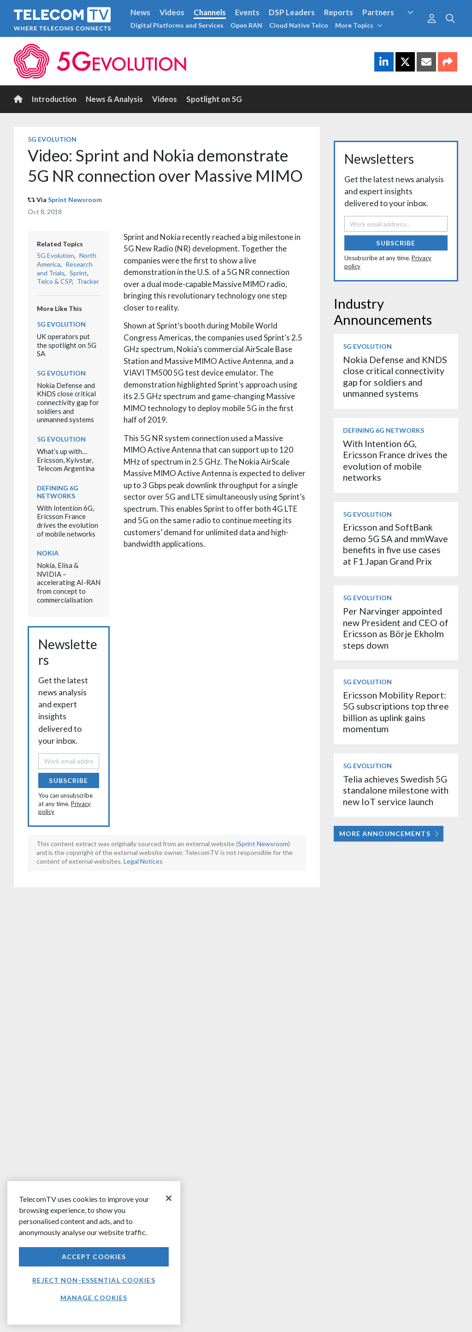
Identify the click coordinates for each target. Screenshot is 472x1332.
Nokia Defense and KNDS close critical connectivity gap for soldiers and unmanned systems (68, 402)
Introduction (54, 99)
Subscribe (68, 780)
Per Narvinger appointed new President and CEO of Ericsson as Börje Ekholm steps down (395, 628)
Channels (210, 12)
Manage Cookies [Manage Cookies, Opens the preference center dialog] (94, 1298)
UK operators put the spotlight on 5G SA (66, 345)
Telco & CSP (54, 281)
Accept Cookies (94, 1256)
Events (247, 12)
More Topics (359, 25)
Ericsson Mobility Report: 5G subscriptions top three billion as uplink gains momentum (396, 712)
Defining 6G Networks (57, 492)
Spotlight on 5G (214, 99)
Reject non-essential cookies (93, 1280)
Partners (378, 12)
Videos (171, 12)
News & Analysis (114, 99)
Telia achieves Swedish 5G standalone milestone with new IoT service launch (395, 790)
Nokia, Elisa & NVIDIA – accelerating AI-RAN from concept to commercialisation (68, 582)
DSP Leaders (292, 12)
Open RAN (246, 25)
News (140, 12)
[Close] (169, 1198)
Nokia (48, 553)
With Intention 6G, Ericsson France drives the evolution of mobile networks (67, 521)
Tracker (88, 281)
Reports (338, 12)
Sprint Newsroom (75, 199)
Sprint (78, 273)
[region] (93, 1253)
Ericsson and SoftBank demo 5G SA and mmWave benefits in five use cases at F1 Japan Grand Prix (395, 544)
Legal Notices (143, 861)
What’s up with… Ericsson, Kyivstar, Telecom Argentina (65, 459)
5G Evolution (52, 139)
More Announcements (388, 833)
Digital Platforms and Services (177, 25)
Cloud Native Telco (298, 25)
